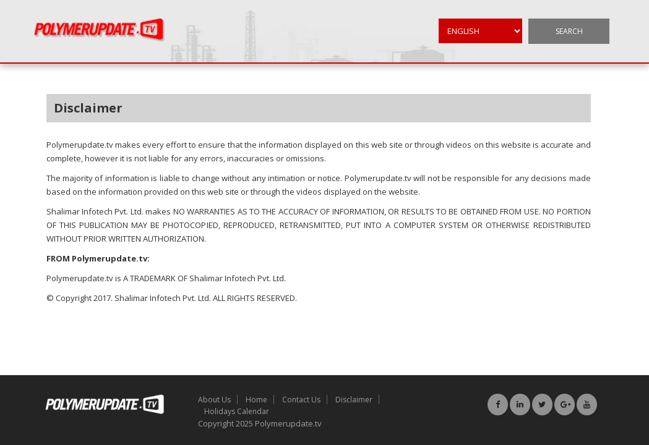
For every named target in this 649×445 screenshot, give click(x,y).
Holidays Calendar (236, 411)
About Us (214, 399)
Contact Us (301, 399)
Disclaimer (353, 399)
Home (256, 399)
